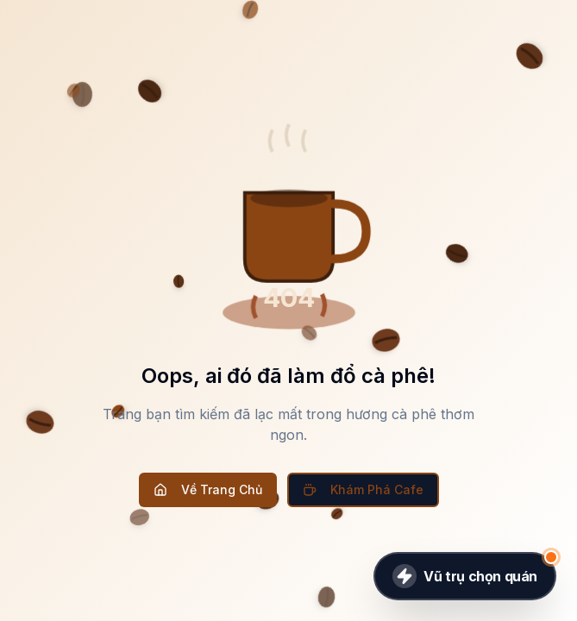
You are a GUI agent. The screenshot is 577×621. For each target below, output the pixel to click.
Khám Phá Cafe (363, 489)
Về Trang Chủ (208, 489)
